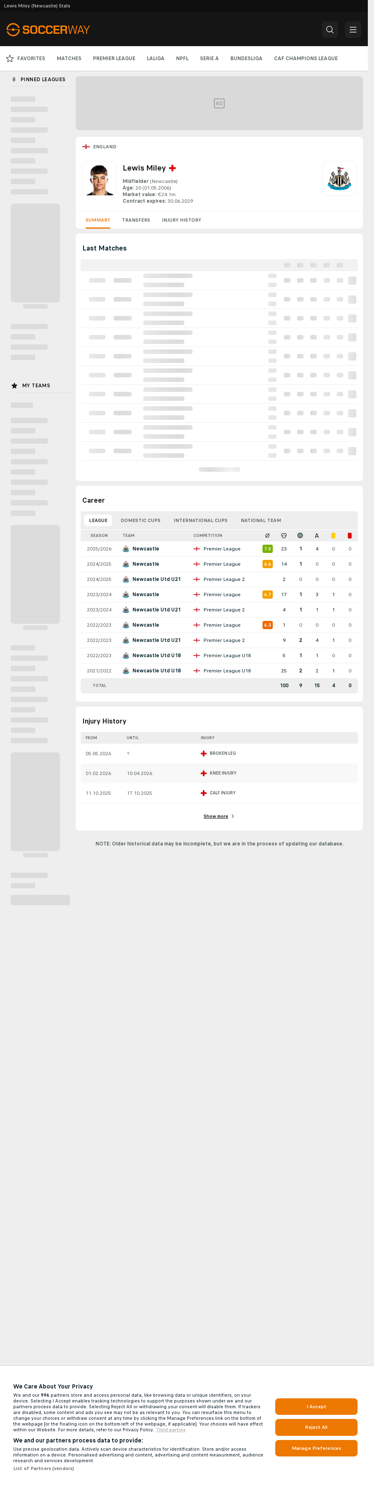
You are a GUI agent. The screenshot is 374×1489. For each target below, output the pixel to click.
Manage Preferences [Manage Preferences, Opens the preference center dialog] (316, 1448)
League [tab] (98, 520)
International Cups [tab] (201, 520)
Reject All (316, 1427)
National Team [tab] (261, 520)
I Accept (316, 1406)
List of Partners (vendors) (43, 1468)
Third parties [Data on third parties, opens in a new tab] (171, 1430)
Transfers (136, 220)
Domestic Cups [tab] (140, 520)
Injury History (181, 220)
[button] (330, 29)
